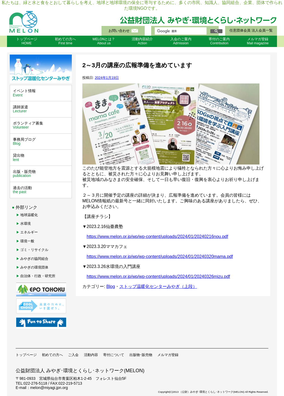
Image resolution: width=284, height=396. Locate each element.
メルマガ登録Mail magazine (258, 41)
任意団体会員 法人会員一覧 (250, 30)
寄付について (113, 355)
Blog (110, 286)
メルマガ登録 (167, 355)
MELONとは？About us (104, 41)
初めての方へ (52, 355)
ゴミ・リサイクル (34, 250)
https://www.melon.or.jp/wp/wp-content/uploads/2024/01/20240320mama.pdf (160, 256)
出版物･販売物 (140, 355)
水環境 (25, 224)
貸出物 (41, 157)
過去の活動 (41, 190)
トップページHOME (26, 41)
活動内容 (91, 355)
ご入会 (73, 355)
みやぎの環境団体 (34, 267)
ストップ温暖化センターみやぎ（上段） (158, 286)
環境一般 (27, 241)
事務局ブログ (41, 141)
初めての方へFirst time (65, 41)
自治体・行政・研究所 (37, 276)
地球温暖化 (29, 215)
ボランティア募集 (41, 125)
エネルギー (29, 232)
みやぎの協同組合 (34, 259)
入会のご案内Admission (180, 41)
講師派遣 (41, 109)
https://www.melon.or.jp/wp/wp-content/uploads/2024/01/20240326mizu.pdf (158, 276)
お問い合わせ (119, 31)
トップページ (26, 355)
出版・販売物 (41, 173)
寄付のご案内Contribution (219, 41)
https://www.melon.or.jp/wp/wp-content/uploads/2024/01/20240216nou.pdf (157, 236)
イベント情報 (41, 93)
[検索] (180, 31)
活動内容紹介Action (142, 41)
